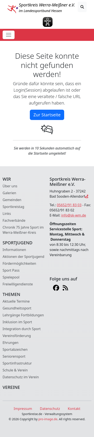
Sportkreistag (13, 206)
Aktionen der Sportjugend (23, 256)
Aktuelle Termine (16, 301)
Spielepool (11, 277)
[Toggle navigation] (9, 35)
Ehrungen (10, 342)
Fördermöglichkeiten (19, 263)
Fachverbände (14, 220)
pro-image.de (47, 419)
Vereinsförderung (17, 335)
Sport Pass (11, 270)
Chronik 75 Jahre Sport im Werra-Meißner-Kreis (23, 230)
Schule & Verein (15, 370)
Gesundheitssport (17, 308)
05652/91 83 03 (69, 205)
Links (7, 213)
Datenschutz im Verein (21, 377)
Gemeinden (12, 199)
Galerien (9, 193)
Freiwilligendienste (18, 284)
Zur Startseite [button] (47, 115)
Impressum (23, 408)
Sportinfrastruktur (17, 363)
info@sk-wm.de (73, 215)
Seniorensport (14, 356)
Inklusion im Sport (17, 322)
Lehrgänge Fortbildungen (23, 315)
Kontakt (74, 408)
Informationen (14, 249)
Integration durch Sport (22, 328)
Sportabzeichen (15, 349)
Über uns (10, 186)
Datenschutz (50, 408)
